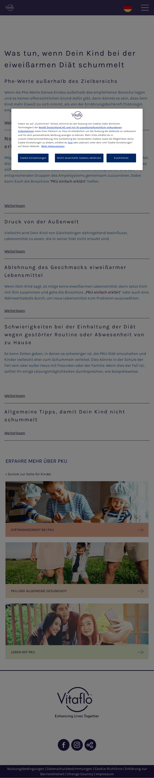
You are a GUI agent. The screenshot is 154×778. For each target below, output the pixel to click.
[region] (77, 139)
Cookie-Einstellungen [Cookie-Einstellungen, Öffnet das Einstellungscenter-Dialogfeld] (33, 157)
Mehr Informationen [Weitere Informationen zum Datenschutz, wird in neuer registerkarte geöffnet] (53, 146)
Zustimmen (121, 157)
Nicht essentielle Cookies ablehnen (79, 157)
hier (70, 142)
